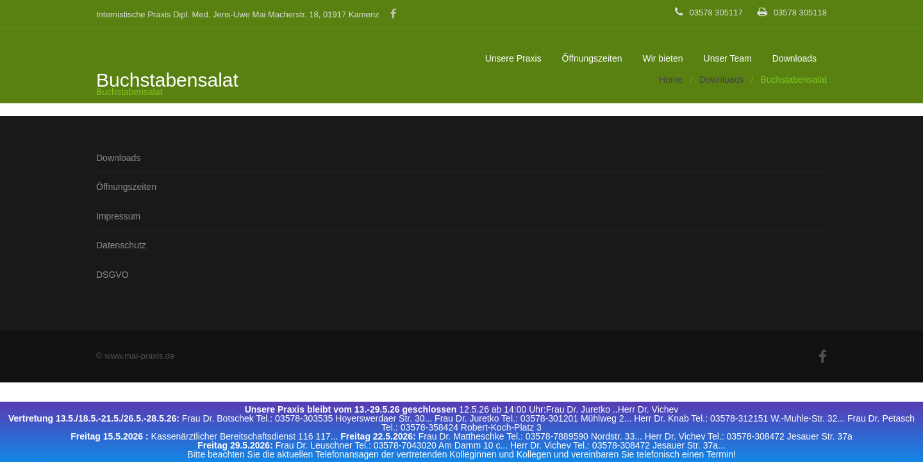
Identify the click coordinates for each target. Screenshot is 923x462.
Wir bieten (662, 58)
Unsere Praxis (513, 58)
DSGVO (112, 275)
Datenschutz (121, 245)
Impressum (118, 216)
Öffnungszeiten (592, 58)
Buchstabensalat (129, 92)
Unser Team (728, 58)
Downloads (794, 58)
